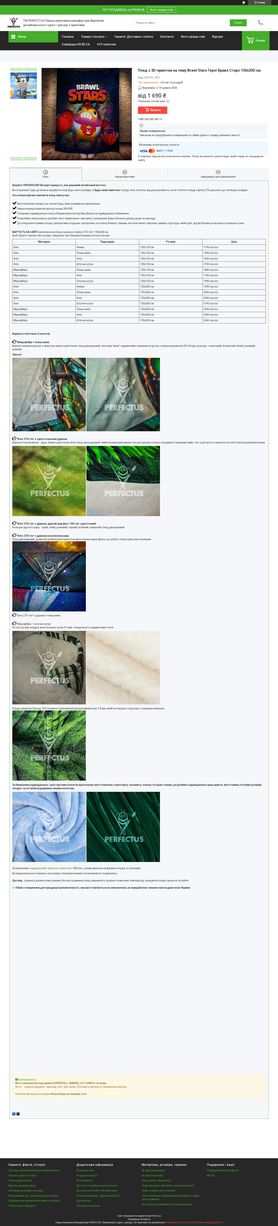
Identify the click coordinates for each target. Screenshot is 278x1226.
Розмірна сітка (85, 1170)
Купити (156, 110)
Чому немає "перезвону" (156, 1180)
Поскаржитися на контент (179, 1222)
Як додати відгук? (87, 1175)
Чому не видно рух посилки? (159, 1190)
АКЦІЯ (210, 1175)
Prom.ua (156, 1216)
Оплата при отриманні (21, 1205)
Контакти (167, 36)
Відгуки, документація (21, 1185)
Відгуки (217, 36)
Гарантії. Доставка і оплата (134, 36)
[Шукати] (238, 22)
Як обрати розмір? (153, 1175)
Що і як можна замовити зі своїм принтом (167, 1204)
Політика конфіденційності (209, 1222)
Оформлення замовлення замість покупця (34, 1200)
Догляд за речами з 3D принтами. (96, 1190)
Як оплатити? (84, 1180)
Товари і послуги (92, 36)
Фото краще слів (161, 10)
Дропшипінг (83, 1200)
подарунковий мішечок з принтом (50, 868)
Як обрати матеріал (153, 1170)
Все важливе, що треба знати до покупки (33, 1195)
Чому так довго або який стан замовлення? (168, 1185)
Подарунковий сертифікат (223, 1170)
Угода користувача (20, 1180)
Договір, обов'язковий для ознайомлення (33, 1170)
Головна (68, 36)
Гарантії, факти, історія (22, 1175)
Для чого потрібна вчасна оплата (96, 1185)
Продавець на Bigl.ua (139, 1219)
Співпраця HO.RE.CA (76, 44)
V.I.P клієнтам (106, 44)
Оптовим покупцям (88, 1205)
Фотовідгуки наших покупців (25, 1190)
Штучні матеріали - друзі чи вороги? (98, 1195)
